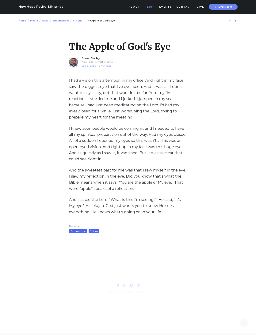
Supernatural (61, 20)
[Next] (235, 20)
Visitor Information (124, 292)
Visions (77, 20)
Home (22, 20)
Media (34, 20)
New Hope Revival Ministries (41, 7)
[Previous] (230, 20)
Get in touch (142, 292)
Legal (110, 292)
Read (45, 20)
